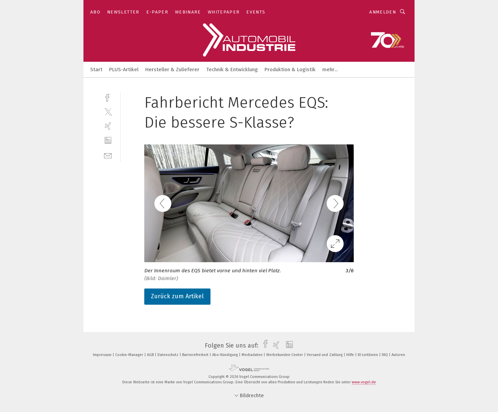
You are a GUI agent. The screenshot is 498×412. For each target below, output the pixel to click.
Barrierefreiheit (195, 355)
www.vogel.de (364, 382)
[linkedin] (108, 140)
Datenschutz (168, 355)
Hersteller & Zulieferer (172, 69)
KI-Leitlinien (368, 355)
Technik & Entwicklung (232, 69)
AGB (151, 355)
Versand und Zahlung (325, 355)
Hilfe (350, 355)
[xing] (108, 126)
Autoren (398, 355)
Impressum (103, 355)
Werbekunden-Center (285, 355)
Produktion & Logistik (290, 69)
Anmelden (382, 12)
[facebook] (108, 97)
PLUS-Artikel (124, 69)
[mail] (108, 155)
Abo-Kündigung (225, 355)
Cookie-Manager (129, 355)
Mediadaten (253, 355)
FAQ (385, 355)
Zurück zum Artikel (177, 296)
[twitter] (108, 111)
